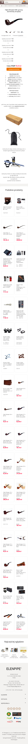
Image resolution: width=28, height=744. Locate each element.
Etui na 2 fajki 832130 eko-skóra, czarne (20, 208)
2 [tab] (11, 660)
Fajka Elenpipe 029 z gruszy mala (20, 389)
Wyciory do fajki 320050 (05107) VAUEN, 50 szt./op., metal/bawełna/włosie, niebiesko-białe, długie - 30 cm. (21, 313)
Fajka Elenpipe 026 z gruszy (7, 415)
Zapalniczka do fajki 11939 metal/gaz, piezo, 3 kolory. (7, 286)
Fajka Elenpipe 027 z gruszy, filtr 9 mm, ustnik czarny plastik (20, 416)
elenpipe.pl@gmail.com (15, 686)
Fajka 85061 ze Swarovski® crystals (7, 233)
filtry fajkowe (13, 177)
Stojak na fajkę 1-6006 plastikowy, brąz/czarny (20, 338)
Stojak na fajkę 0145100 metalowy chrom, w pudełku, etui (7, 364)
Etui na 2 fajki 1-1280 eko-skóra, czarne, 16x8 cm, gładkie (20, 597)
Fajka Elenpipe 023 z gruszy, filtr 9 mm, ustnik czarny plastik (7, 442)
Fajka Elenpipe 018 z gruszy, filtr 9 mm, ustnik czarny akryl (7, 571)
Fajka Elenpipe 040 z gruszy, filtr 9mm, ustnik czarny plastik (20, 519)
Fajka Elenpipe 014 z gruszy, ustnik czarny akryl (21, 545)
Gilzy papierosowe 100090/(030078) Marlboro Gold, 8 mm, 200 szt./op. (23, 656)
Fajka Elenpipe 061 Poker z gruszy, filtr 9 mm (7, 519)
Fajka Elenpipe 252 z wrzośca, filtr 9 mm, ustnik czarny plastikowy (7, 494)
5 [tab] (17, 660)
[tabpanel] (4, 652)
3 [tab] (13, 660)
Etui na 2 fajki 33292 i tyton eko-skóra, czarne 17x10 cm (7, 597)
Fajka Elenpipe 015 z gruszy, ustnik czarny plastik (7, 545)
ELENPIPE (20, 35)
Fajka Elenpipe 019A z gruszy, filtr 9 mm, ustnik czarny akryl (7, 467)
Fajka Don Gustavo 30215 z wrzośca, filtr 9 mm (7, 208)
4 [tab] (15, 660)
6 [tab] (19, 660)
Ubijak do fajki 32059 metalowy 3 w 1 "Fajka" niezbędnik (7, 312)
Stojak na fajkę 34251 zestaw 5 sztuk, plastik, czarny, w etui (6, 338)
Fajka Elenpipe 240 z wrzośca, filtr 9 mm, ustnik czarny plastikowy (20, 494)
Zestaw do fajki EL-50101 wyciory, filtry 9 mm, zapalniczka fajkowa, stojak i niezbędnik (20, 624)
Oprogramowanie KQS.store (9, 738)
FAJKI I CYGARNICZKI (9, 5)
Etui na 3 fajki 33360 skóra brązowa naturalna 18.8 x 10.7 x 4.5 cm (7, 390)
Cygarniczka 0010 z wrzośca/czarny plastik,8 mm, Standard (7, 623)
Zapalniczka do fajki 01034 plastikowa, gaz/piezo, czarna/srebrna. (20, 260)
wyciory (18, 177)
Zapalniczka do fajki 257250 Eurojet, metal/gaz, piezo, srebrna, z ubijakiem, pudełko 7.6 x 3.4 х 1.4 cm (7, 262)
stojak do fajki (6, 177)
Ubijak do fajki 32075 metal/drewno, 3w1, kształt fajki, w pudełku (20, 287)
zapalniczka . (15, 179)
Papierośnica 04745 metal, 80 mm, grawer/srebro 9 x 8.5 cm (5, 656)
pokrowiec (22, 177)
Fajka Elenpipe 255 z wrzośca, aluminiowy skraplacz (20, 468)
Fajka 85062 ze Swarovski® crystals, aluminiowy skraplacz (21, 234)
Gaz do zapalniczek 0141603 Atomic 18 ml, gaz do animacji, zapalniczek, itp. (14, 656)
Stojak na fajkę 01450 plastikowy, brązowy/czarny (20, 364)
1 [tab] (8, 660)
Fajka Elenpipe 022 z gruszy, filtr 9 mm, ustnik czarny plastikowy (20, 442)
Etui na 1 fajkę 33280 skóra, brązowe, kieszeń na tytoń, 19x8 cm (21, 571)
